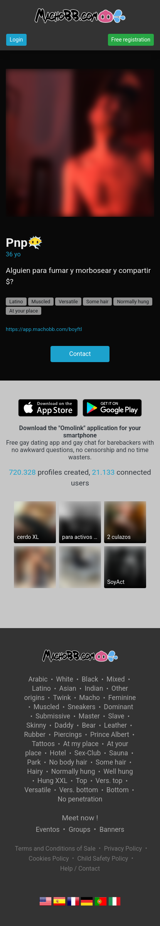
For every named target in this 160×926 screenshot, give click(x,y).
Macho (89, 698)
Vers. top (109, 781)
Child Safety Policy (102, 858)
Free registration (130, 40)
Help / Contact (80, 868)
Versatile (68, 301)
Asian (67, 688)
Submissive (52, 716)
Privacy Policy (123, 848)
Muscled (41, 301)
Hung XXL (52, 781)
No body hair (68, 762)
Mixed (115, 679)
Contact (80, 353)
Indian (93, 688)
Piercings (68, 734)
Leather (115, 725)
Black (90, 679)
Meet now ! (80, 817)
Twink (62, 698)
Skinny (36, 725)
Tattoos (43, 744)
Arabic (38, 679)
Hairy (35, 771)
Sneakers (81, 707)
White (64, 679)
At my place (81, 744)
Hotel (58, 753)
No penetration (80, 799)
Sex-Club (87, 753)
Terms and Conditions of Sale (55, 848)
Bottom (117, 790)
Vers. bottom (78, 790)
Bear (89, 725)
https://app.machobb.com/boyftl (44, 329)
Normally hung (133, 301)
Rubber (34, 734)
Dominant (118, 707)
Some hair (97, 301)
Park (33, 762)
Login (16, 40)
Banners (111, 829)
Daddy (63, 725)
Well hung (118, 771)
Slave (116, 716)
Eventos (48, 829)
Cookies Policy (49, 858)
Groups (79, 829)
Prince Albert (109, 734)
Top (82, 781)
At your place (23, 311)
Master (89, 716)
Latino (16, 301)
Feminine (122, 698)
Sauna (118, 753)
